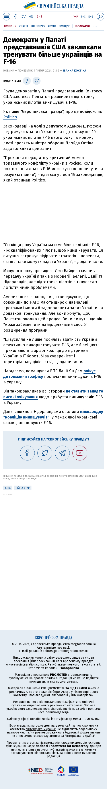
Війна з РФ (23, 488)
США (8, 488)
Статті (23, 26)
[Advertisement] (53, 212)
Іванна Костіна (74, 70)
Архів (51, 26)
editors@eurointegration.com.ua (65, 651)
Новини (10, 26)
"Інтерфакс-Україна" (41, 729)
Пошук (64, 26)
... (95, 25)
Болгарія (82, 26)
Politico (10, 117)
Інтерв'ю (38, 26)
